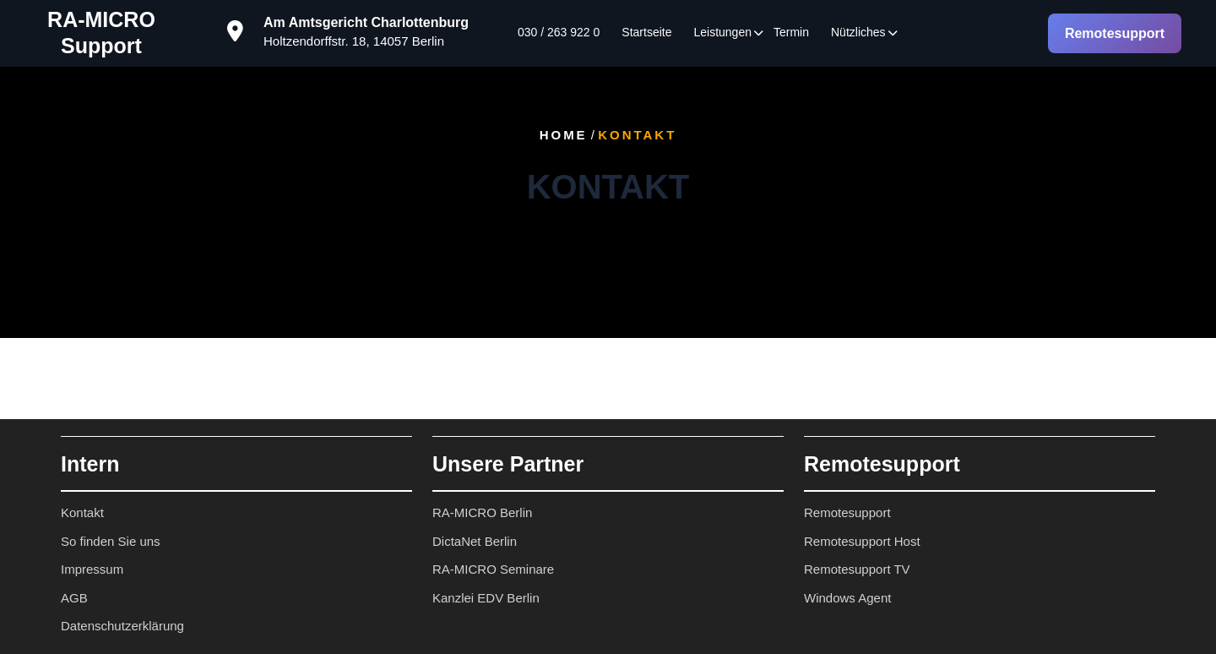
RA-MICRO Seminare (493, 569)
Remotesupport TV (857, 569)
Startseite (646, 32)
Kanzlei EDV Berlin (486, 598)
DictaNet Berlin (474, 541)
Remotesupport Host (862, 541)
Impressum (92, 569)
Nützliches (858, 32)
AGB (74, 598)
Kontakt (82, 512)
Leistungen (722, 32)
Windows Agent (847, 598)
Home (564, 135)
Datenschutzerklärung (122, 626)
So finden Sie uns (110, 541)
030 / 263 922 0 (559, 32)
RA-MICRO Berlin (482, 512)
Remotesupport (1114, 33)
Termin (791, 32)
